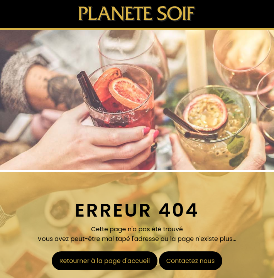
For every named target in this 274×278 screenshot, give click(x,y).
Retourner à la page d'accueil (104, 260)
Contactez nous (190, 260)
